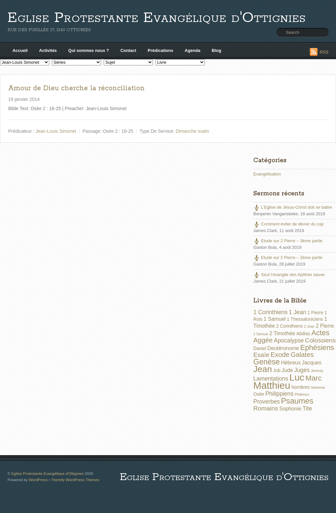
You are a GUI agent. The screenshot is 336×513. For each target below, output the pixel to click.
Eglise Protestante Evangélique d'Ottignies (157, 18)
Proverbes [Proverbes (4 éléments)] (266, 401)
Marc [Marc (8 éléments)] (313, 378)
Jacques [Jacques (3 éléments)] (311, 362)
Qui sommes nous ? (88, 50)
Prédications (160, 50)
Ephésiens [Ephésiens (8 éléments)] (317, 347)
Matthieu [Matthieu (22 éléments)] (271, 385)
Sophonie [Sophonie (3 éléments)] (290, 408)
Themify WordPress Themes (75, 480)
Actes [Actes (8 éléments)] (320, 333)
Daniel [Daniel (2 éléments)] (259, 348)
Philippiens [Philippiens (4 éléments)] (279, 393)
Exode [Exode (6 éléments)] (279, 354)
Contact (128, 50)
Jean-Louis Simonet (55, 131)
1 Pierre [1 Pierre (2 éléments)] (315, 312)
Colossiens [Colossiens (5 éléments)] (320, 340)
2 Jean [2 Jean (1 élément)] (309, 326)
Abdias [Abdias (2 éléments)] (303, 333)
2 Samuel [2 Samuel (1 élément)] (260, 334)
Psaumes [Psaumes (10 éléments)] (297, 401)
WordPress (38, 480)
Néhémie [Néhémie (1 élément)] (318, 387)
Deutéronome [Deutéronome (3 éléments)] (283, 348)
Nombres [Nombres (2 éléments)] (300, 387)
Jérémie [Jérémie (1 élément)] (317, 371)
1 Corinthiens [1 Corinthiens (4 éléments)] (270, 312)
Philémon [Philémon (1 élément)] (302, 394)
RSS (324, 52)
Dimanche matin (192, 131)
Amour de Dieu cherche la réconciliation (76, 88)
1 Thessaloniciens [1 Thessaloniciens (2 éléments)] (305, 319)
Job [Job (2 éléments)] (276, 370)
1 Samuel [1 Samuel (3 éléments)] (274, 319)
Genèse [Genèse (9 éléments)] (266, 362)
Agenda (192, 50)
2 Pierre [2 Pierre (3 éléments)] (325, 326)
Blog (216, 50)
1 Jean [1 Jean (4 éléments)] (297, 312)
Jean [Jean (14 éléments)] (262, 369)
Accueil (20, 50)
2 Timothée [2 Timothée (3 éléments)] (282, 333)
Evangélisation (267, 174)
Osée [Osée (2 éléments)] (258, 394)
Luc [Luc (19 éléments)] (296, 377)
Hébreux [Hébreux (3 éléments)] (291, 362)
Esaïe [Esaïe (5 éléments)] (261, 354)
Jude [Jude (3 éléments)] (287, 370)
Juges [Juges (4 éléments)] (301, 370)
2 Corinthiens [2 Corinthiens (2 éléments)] (289, 326)
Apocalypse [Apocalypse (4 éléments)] (289, 340)
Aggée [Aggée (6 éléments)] (263, 340)
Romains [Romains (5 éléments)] (265, 408)
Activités (48, 50)
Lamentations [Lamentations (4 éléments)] (270, 378)
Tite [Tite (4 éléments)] (307, 408)
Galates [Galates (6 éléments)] (302, 354)
